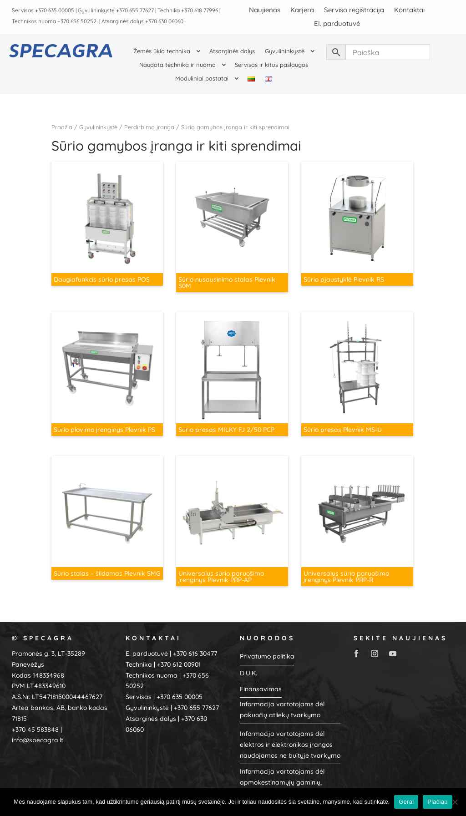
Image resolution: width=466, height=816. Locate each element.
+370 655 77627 (135, 10)
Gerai (406, 801)
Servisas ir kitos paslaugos (271, 64)
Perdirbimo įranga (149, 127)
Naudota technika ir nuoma (177, 64)
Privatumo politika (267, 648)
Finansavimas (261, 681)
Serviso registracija (354, 9)
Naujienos (264, 9)
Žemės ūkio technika (161, 51)
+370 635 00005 (54, 10)
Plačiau (437, 801)
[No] (454, 801)
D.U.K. (248, 665)
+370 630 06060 (164, 21)
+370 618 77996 (199, 10)
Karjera (302, 9)
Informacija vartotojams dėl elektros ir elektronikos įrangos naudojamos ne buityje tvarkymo (290, 737)
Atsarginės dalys (232, 51)
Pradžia (61, 127)
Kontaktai (409, 9)
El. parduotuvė (337, 23)
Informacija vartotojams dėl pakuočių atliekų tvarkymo (282, 702)
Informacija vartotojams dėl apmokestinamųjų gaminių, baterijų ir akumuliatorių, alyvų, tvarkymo (287, 780)
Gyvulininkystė (284, 51)
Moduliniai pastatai (201, 78)
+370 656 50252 (77, 21)
